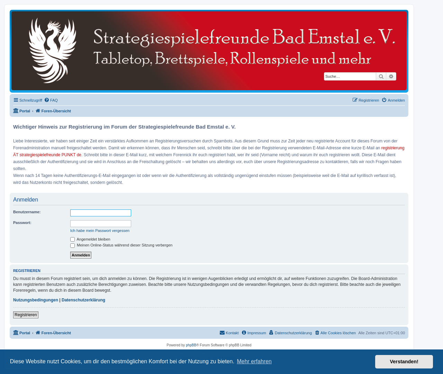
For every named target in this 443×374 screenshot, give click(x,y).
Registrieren (26, 314)
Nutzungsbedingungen (35, 300)
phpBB (191, 345)
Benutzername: (26, 212)
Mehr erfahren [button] (254, 361)
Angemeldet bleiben (90, 239)
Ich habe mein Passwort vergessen (99, 230)
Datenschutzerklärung (83, 300)
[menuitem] (51, 100)
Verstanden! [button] (404, 361)
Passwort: (22, 223)
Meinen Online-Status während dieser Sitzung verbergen (121, 245)
